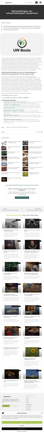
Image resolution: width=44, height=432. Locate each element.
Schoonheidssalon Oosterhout (22, 127)
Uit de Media (28, 407)
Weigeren (22, 425)
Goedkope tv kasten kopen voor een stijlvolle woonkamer (32, 317)
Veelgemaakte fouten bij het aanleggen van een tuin (30, 359)
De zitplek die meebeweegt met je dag (11, 381)
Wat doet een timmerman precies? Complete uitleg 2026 (11, 230)
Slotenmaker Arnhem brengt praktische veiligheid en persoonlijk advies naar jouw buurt (32, 381)
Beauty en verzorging (5, 22)
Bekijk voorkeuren (22, 428)
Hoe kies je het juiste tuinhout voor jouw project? (31, 338)
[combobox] (29, 2)
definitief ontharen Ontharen (11, 115)
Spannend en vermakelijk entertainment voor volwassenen (11, 295)
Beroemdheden (28, 406)
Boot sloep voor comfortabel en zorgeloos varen (10, 317)
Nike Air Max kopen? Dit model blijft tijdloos (32, 230)
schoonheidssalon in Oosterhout (22, 58)
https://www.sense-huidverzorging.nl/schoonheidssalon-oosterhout (16, 93)
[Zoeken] (36, 2)
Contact (27, 402)
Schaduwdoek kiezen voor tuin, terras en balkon (10, 274)
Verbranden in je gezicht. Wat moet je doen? (15, 102)
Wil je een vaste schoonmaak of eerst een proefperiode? (10, 338)
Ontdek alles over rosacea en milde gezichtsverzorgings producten (32, 251)
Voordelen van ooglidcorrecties (12, 104)
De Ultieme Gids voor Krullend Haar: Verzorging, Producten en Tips (11, 348)
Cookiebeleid (19, 431)
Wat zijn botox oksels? (9, 107)
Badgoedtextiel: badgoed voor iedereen (14, 110)
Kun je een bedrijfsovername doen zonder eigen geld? (31, 295)
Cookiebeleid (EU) (29, 404)
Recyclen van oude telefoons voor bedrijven (11, 251)
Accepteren (22, 422)
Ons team (27, 399)
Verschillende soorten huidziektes (12, 119)
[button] (41, 413)
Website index (28, 409)
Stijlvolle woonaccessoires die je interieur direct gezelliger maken (31, 274)
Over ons (27, 397)
